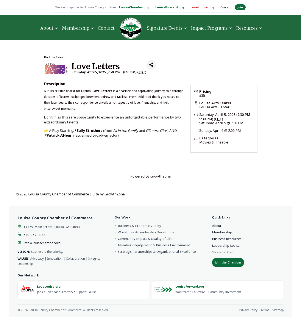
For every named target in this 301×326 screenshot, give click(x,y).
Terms (264, 310)
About (46, 27)
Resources (247, 27)
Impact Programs (209, 27)
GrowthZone (160, 176)
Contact (225, 7)
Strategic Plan (222, 252)
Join (240, 7)
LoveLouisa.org (202, 7)
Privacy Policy (248, 310)
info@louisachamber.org (42, 243)
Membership (75, 27)
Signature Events (164, 27)
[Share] (151, 65)
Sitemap (278, 310)
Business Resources (227, 239)
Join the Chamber (228, 262)
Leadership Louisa (226, 245)
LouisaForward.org (169, 7)
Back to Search (55, 57)
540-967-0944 (34, 234)
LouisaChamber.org (134, 7)
